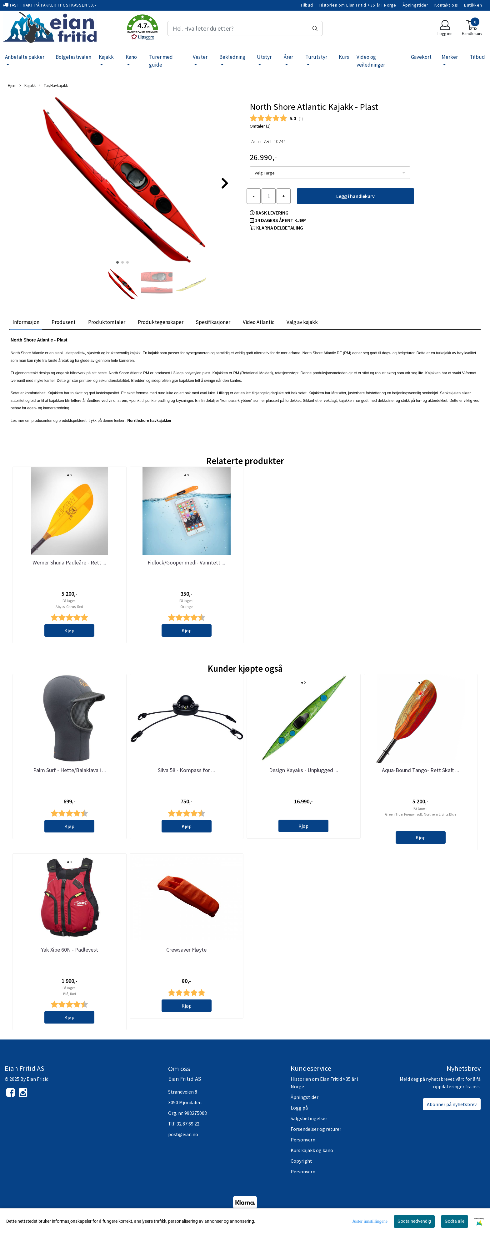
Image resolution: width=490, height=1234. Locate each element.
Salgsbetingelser (309, 1118)
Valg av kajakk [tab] (302, 322)
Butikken (473, 5)
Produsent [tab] (64, 322)
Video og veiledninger (371, 60)
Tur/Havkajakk (53, 85)
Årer (288, 56)
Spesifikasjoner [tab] (213, 322)
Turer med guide (161, 60)
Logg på (299, 1108)
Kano (131, 56)
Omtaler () (260, 126)
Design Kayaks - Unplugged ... (303, 770)
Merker (450, 56)
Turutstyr (316, 56)
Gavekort (421, 56)
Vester (200, 56)
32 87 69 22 (188, 1123)
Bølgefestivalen (73, 56)
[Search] (245, 28)
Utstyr (264, 56)
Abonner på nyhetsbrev (452, 1104)
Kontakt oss (446, 5)
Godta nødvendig (414, 1221)
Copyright (301, 1161)
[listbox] (330, 172)
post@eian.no (183, 1134)
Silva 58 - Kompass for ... (186, 770)
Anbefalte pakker (24, 56)
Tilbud (306, 5)
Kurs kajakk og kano (312, 1150)
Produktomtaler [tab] (106, 322)
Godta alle (454, 1221)
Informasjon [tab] (25, 322)
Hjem (12, 85)
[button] (142, 28)
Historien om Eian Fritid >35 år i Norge (357, 5)
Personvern (303, 1139)
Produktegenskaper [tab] (160, 322)
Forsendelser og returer (316, 1129)
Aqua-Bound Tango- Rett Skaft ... (420, 770)
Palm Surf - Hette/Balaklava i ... (69, 770)
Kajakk (106, 56)
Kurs (344, 56)
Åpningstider (415, 5)
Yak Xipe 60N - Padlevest (69, 949)
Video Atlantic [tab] (258, 322)
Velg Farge (265, 173)
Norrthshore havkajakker (150, 420)
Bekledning (232, 56)
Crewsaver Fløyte (186, 949)
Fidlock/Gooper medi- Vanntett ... (186, 562)
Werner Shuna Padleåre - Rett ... (69, 562)
